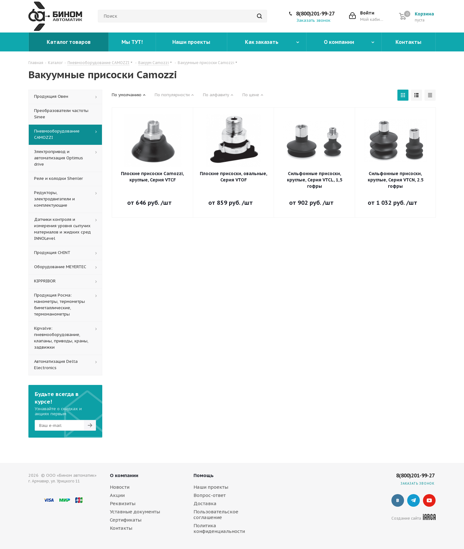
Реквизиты (122, 503)
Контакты (121, 528)
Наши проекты (210, 487)
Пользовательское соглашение (215, 514)
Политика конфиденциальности (219, 528)
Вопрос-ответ (209, 495)
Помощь (203, 475)
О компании (124, 475)
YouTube (429, 500)
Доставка (205, 503)
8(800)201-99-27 (315, 13)
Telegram (413, 500)
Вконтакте (397, 500)
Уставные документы (135, 512)
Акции (117, 495)
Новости (119, 487)
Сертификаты (125, 520)
